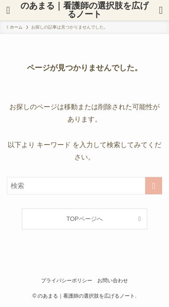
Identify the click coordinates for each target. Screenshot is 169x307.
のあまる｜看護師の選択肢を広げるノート (84, 10)
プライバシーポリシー (66, 281)
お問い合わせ (112, 281)
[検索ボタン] (8, 10)
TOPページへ (84, 218)
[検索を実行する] (153, 186)
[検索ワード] (84, 186)
